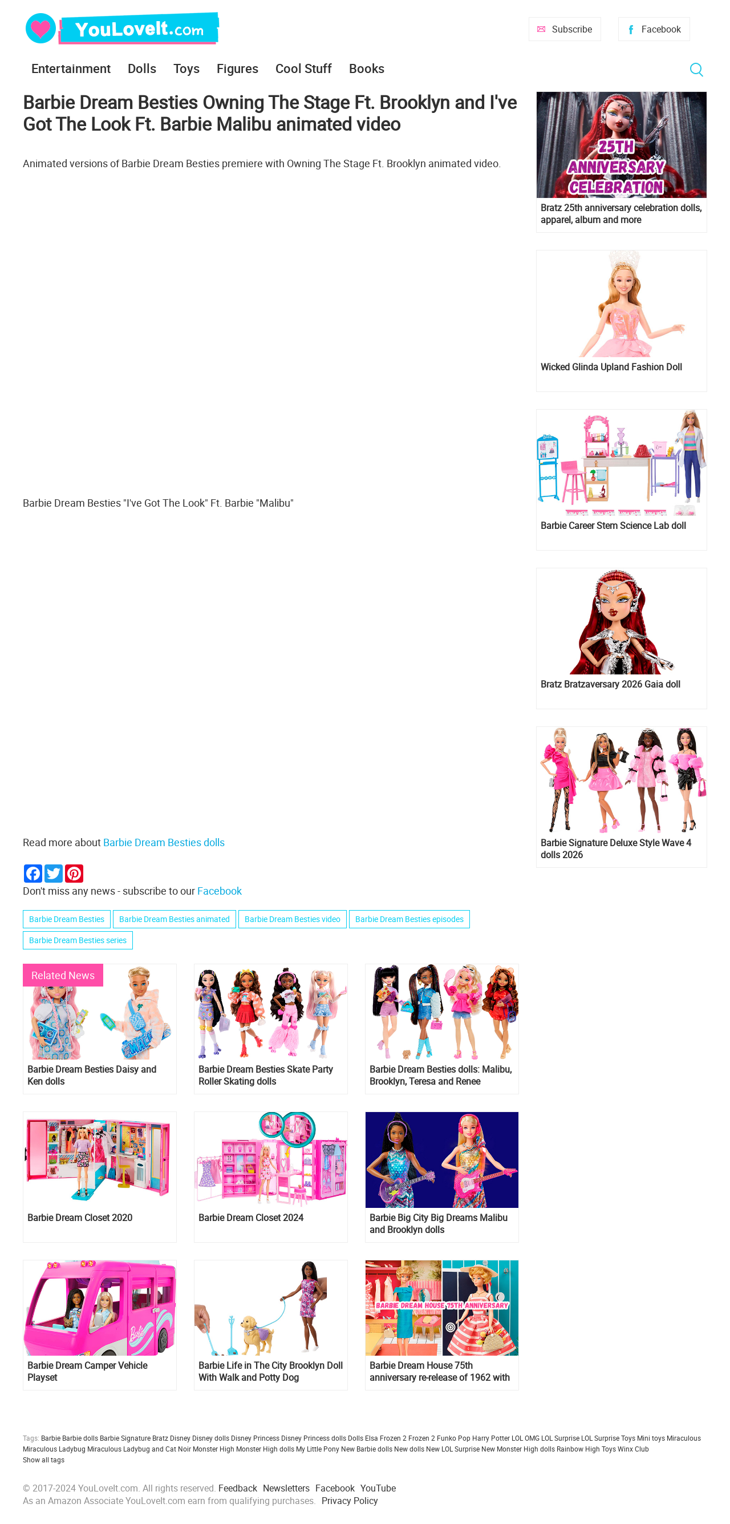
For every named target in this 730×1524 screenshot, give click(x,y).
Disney (180, 1437)
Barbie (50, 1437)
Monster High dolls (265, 1448)
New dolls (409, 1448)
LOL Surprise (560, 1437)
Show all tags (43, 1459)
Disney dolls (210, 1437)
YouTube (378, 1488)
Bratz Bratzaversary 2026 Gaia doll (610, 684)
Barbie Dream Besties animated (174, 918)
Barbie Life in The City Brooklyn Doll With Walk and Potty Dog (270, 1372)
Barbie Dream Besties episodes (409, 918)
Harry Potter (491, 1437)
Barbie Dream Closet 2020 (79, 1218)
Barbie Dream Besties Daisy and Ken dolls (91, 1076)
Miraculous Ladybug (54, 1448)
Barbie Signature (125, 1437)
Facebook (661, 29)
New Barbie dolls (366, 1448)
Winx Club (633, 1448)
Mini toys (651, 1437)
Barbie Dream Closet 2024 (250, 1218)
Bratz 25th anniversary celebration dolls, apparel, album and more (621, 214)
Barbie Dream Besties (66, 918)
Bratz (160, 1437)
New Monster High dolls (518, 1448)
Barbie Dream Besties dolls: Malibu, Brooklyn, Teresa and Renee (441, 1076)
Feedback (237, 1488)
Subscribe (572, 29)
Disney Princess (255, 1437)
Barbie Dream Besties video (292, 918)
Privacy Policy (350, 1500)
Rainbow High (578, 1448)
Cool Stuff (303, 68)
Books (366, 68)
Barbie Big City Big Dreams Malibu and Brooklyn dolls (439, 1224)
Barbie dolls (80, 1437)
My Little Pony (317, 1448)
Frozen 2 (421, 1437)
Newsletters (286, 1488)
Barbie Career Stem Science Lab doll (613, 526)
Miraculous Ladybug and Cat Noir (139, 1448)
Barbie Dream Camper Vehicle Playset (87, 1372)
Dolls (142, 68)
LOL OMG (526, 1437)
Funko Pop (454, 1437)
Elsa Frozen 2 (386, 1437)
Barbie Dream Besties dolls (164, 842)
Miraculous (684, 1437)
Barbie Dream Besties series (78, 940)
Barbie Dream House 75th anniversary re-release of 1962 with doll (440, 1372)
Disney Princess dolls (313, 1437)
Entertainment (71, 68)
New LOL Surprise (453, 1448)
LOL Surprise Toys (608, 1437)
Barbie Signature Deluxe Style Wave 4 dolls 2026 (616, 849)
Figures (237, 68)
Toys (186, 68)
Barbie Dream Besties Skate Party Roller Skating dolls (265, 1076)
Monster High (213, 1448)
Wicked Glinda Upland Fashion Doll (611, 367)
